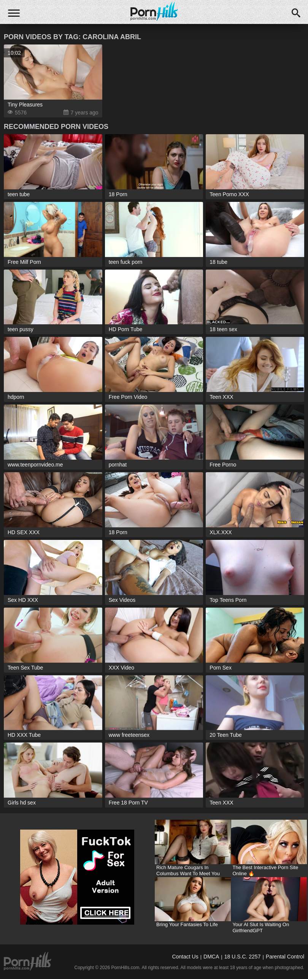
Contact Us (185, 957)
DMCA (211, 957)
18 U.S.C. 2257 (242, 957)
